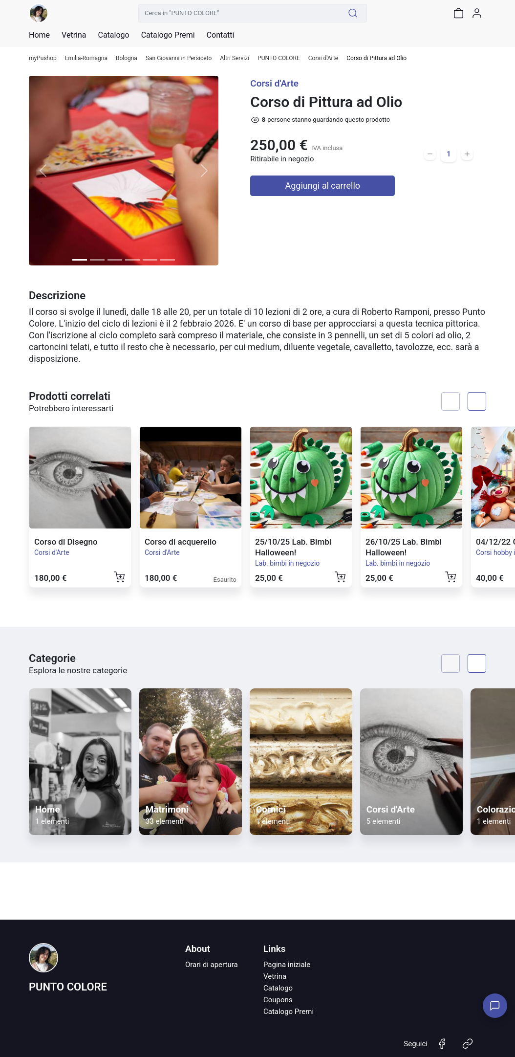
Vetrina (274, 976)
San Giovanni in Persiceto (179, 58)
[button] (43, 170)
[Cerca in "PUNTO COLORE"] (239, 13)
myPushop (43, 58)
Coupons (278, 999)
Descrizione (57, 295)
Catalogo (113, 35)
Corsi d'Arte (323, 58)
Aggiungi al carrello (323, 185)
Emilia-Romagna (86, 58)
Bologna (126, 58)
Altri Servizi (234, 58)
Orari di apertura (211, 964)
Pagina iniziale (286, 964)
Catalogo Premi (288, 1011)
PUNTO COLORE (279, 58)
